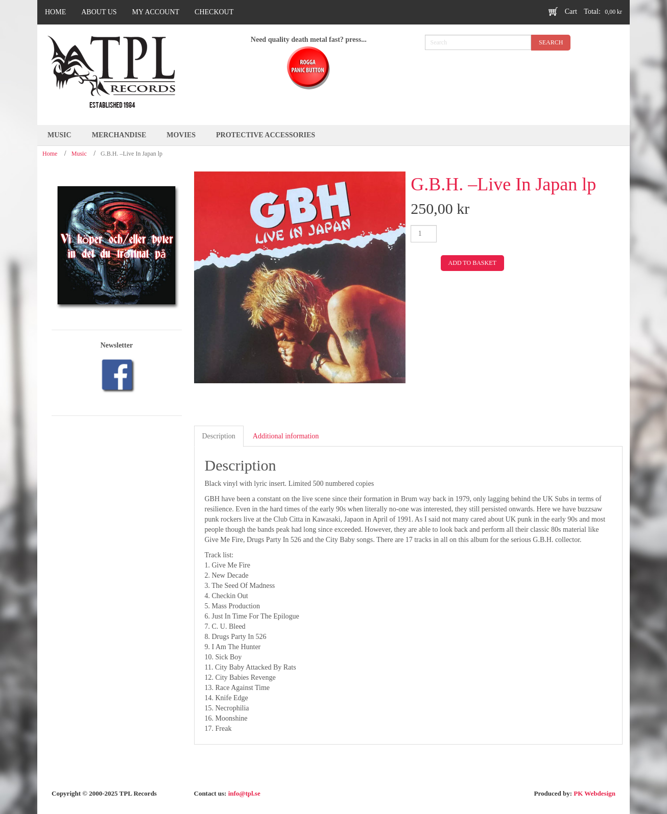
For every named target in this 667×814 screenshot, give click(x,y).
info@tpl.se (244, 793)
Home (49, 153)
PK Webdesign (594, 793)
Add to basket (472, 262)
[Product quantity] (424, 233)
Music (79, 153)
